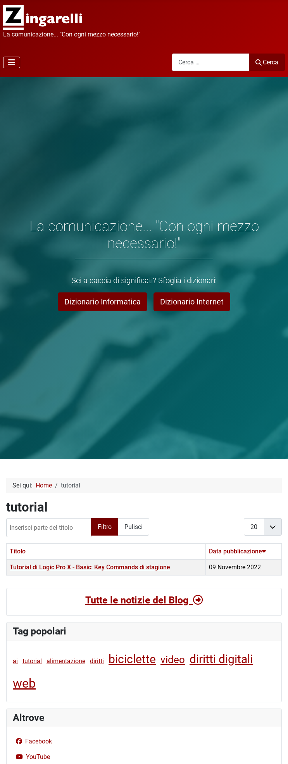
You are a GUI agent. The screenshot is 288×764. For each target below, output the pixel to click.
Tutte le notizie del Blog (144, 600)
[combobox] (210, 62)
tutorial (32, 661)
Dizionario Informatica (102, 301)
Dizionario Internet (192, 301)
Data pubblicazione (237, 551)
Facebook (32, 741)
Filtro (105, 527)
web (24, 683)
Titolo (18, 551)
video (172, 659)
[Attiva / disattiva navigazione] (11, 62)
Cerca (266, 62)
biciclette (132, 659)
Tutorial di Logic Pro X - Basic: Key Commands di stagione (90, 567)
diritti (97, 661)
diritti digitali (221, 659)
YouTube (31, 757)
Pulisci (133, 527)
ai (15, 661)
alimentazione (66, 661)
